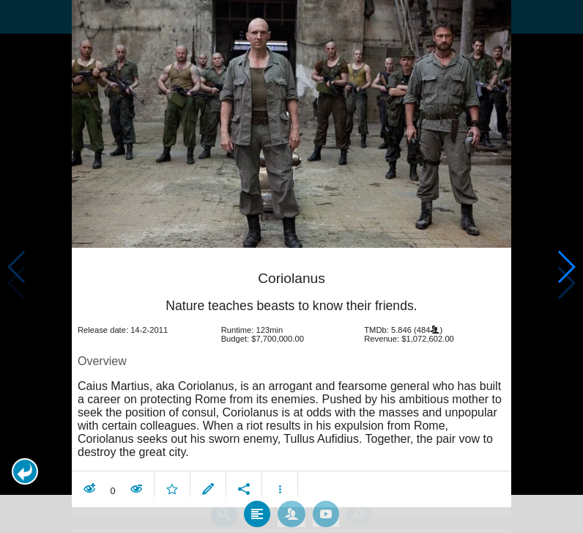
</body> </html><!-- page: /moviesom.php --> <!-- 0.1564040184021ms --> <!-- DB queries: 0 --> (291, 266)
